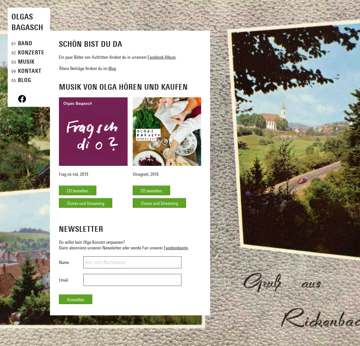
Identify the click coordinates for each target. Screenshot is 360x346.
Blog (112, 68)
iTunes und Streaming (85, 203)
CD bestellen (77, 190)
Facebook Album (162, 57)
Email (63, 280)
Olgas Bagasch (27, 22)
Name (64, 262)
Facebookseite (176, 247)
